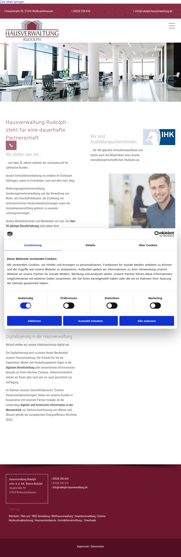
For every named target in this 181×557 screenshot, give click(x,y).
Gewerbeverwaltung (85, 516)
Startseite (14, 516)
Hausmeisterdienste (45, 520)
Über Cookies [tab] (148, 245)
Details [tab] (90, 245)
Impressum (83, 546)
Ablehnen (34, 321)
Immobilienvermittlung (70, 520)
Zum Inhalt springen (12, 2)
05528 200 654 (81, 11)
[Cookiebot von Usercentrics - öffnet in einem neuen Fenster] (157, 234)
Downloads (90, 520)
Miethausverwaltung (62, 516)
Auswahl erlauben (90, 321)
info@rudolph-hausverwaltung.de (153, 11)
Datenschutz (97, 546)
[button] (118, 26)
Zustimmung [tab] (33, 245)
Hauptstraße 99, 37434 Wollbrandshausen (29, 11)
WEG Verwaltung (41, 516)
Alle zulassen (146, 321)
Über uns (25, 516)
